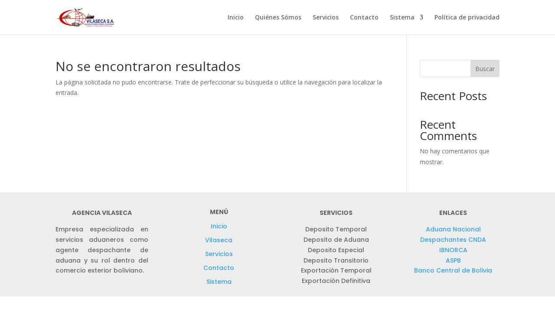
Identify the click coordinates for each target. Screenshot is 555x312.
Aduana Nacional (453, 229)
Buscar (485, 69)
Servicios (326, 17)
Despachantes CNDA (453, 239)
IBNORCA (453, 250)
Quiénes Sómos (278, 17)
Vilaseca (218, 240)
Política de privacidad (467, 17)
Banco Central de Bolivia (453, 270)
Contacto (364, 17)
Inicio (236, 17)
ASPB (453, 260)
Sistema (402, 17)
